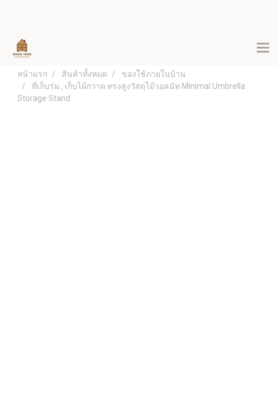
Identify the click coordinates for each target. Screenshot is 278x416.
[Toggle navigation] (263, 48)
